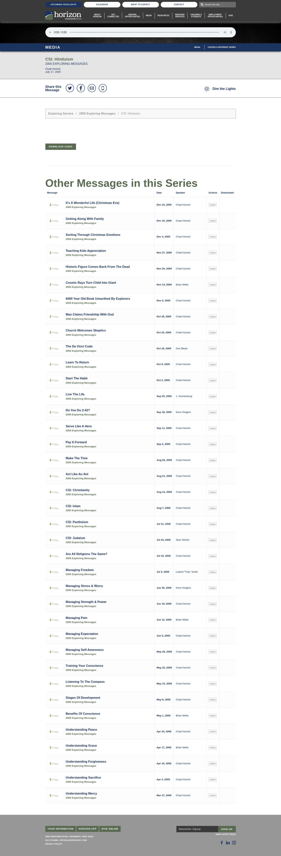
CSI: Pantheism (77, 522)
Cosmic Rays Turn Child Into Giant (91, 282)
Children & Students (196, 16)
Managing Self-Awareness (85, 649)
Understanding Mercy (81, 793)
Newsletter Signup (190, 829)
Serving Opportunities (132, 16)
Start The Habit (77, 378)
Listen (213, 205)
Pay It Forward (76, 442)
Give (231, 15)
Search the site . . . (214, 4)
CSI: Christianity (78, 490)
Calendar (102, 5)
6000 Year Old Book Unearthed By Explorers (98, 298)
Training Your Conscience (84, 665)
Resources (163, 15)
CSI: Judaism (75, 538)
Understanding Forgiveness (86, 761)
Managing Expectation (82, 633)
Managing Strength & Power (86, 601)
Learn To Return (77, 362)
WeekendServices (180, 16)
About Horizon (97, 16)
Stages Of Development (83, 697)
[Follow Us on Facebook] (222, 842)
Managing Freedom (80, 570)
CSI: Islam (73, 506)
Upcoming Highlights (63, 5)
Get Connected (113, 16)
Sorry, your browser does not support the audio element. (140, 32)
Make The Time (77, 458)
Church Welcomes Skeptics (86, 330)
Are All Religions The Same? (86, 554)
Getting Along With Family (85, 218)
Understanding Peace (81, 729)
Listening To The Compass (85, 681)
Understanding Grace (81, 745)
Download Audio (61, 146)
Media (149, 15)
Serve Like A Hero (79, 426)
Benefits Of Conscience (83, 713)
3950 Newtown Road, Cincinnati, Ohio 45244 (69, 836)
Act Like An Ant (77, 474)
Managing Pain (76, 617)
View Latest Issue (225, 834)
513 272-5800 (51, 840)
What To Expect (140, 5)
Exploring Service (60, 113)
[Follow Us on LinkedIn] (228, 842)
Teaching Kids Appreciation (86, 250)
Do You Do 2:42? (78, 410)
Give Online (109, 829)
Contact (179, 5)
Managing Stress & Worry (84, 586)
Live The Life (75, 394)
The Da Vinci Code (79, 346)
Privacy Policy (53, 844)
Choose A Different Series (222, 47)
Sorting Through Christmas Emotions (93, 234)
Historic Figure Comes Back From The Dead (98, 266)
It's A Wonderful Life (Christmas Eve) (92, 202)
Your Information (61, 829)
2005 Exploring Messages (97, 113)
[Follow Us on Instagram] (234, 842)
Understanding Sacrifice (83, 777)
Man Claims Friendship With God (90, 314)
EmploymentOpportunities (215, 16)
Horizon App (87, 829)
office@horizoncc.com (73, 840)
